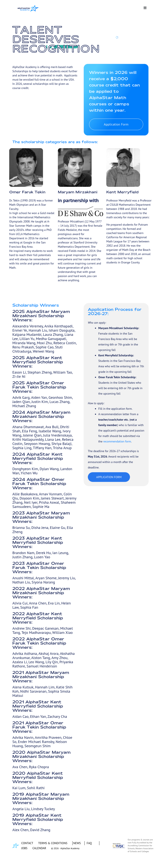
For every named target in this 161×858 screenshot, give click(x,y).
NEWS (77, 843)
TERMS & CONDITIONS (52, 843)
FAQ (89, 843)
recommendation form (117, 441)
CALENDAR (39, 848)
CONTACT (27, 843)
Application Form (116, 124)
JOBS (24, 848)
